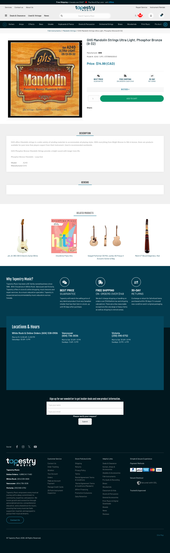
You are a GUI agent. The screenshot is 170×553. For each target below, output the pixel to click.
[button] (79, 43)
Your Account (53, 474)
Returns (78, 467)
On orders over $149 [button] (125, 81)
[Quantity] (94, 98)
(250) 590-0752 (16, 488)
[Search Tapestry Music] (85, 15)
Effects (31, 24)
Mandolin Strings (69, 31)
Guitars (11, 24)
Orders (50, 477)
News (46, 15)
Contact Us (15, 520)
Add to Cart (132, 98)
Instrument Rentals (157, 7)
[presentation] (5, 24)
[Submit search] (62, 15)
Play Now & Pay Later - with (101, 2)
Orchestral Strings (106, 24)
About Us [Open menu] (29, 7)
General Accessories (111, 498)
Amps (21, 24)
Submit (85, 421)
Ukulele (50, 24)
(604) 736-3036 (17, 483)
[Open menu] (6, 15)
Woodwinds (132, 24)
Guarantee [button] (98, 81)
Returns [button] (152, 81)
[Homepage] (85, 8)
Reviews (106, 515)
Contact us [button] (19, 7)
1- (19, 474)
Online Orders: (12, 474)
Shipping (78, 463)
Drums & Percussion (87, 24)
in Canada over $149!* (70, 2)
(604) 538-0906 (17, 479)
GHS (100, 53)
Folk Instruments (54, 31)
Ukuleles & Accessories (112, 473)
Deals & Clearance (17, 15)
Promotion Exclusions (84, 493)
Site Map (160, 535)
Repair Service (141, 7)
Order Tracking (53, 467)
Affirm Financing (81, 490)
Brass (120, 24)
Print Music (145, 24)
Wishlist (51, 470)
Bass (41, 24)
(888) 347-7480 (26, 474)
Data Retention (81, 497)
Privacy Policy (80, 470)
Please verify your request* (85, 416)
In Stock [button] (125, 89)
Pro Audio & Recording (111, 480)
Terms (77, 474)
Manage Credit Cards (55, 487)
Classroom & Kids (109, 491)
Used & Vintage (34, 15)
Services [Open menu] (8, 7)
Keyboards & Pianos (66, 24)
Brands (105, 508)
